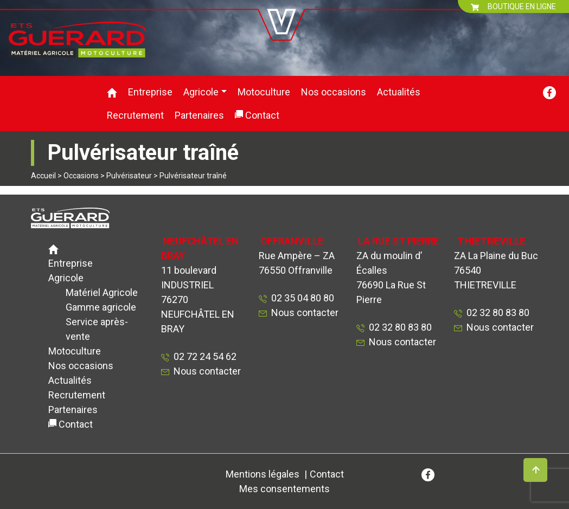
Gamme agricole (101, 307)
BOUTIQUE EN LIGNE (513, 6)
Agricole (201, 92)
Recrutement (135, 115)
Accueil (43, 175)
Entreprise (150, 92)
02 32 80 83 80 (398, 327)
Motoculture (264, 92)
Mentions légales (262, 474)
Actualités (398, 92)
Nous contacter (207, 371)
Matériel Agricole (102, 292)
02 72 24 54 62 (202, 356)
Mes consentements (284, 488)
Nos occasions (333, 92)
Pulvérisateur (129, 175)
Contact (262, 115)
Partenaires (199, 115)
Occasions (81, 175)
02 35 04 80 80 (300, 298)
